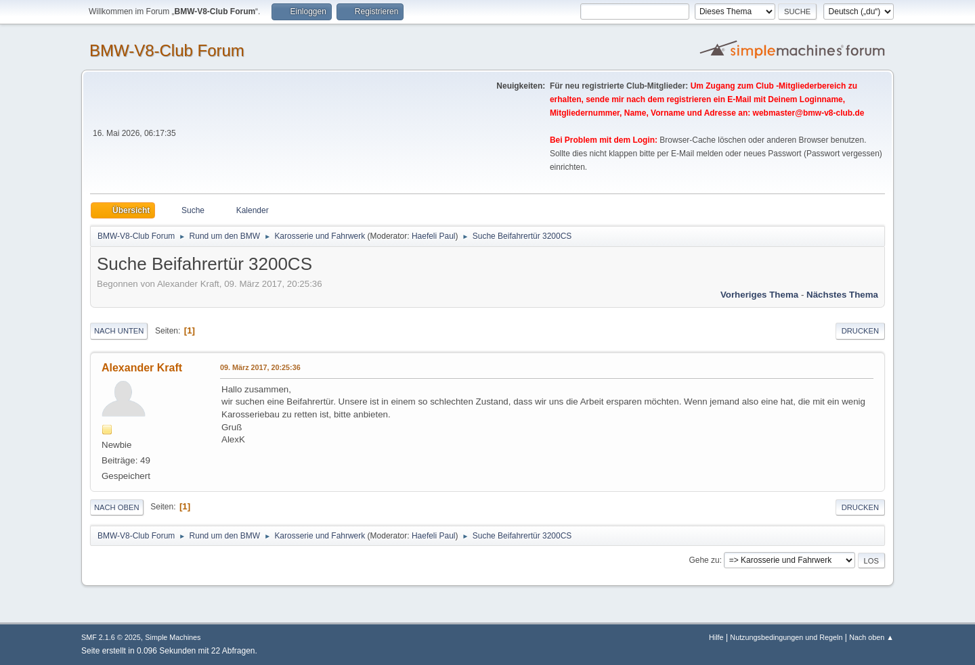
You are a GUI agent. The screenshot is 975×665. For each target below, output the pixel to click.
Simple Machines (172, 637)
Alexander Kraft (142, 367)
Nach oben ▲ (871, 637)
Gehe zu (704, 560)
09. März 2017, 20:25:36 (260, 367)
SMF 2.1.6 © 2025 (111, 637)
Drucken (860, 331)
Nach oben (116, 507)
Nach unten (119, 331)
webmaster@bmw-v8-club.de (809, 113)
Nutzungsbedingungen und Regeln (786, 637)
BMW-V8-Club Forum (166, 50)
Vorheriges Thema (759, 295)
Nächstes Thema (842, 295)
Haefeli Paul (434, 236)
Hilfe (716, 637)
